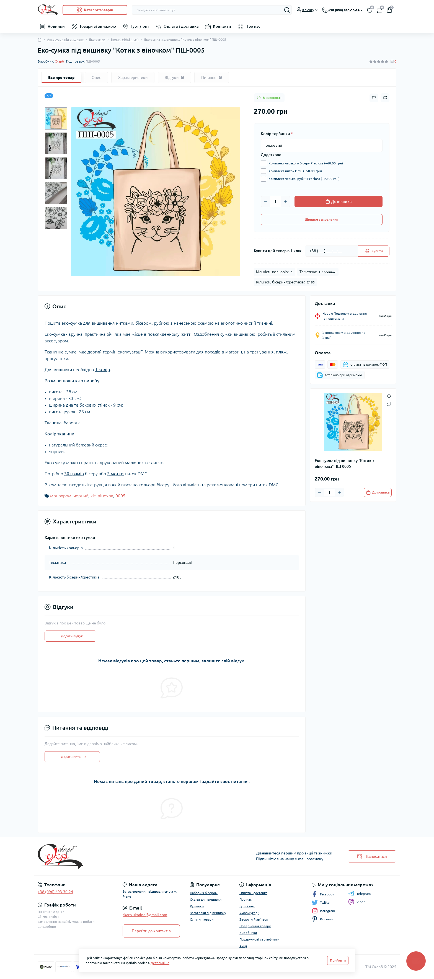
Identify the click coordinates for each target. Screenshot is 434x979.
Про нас (253, 26)
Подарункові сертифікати (259, 939)
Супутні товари (201, 919)
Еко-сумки (97, 39)
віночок (105, 495)
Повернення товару (255, 926)
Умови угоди (249, 913)
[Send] (373, 251)
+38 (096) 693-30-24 (55, 892)
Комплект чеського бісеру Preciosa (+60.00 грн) (304, 163)
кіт (93, 495)
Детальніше (160, 963)
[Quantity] (275, 201)
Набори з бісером (204, 893)
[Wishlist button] (374, 98)
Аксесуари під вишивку (65, 39)
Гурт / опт (140, 26)
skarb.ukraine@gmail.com (145, 915)
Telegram (359, 893)
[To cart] (378, 492)
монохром (60, 495)
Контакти (222, 26)
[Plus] (285, 201)
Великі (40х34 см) (125, 39)
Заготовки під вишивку (208, 913)
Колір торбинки (277, 133)
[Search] (287, 10)
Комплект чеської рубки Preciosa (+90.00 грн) (303, 179)
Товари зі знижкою (97, 26)
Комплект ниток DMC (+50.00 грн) (294, 171)
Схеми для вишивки (205, 899)
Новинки (56, 26)
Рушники (197, 906)
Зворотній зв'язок (253, 919)
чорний (81, 495)
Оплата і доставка (181, 26)
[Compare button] (385, 97)
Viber (356, 902)
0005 (120, 495)
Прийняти (338, 960)
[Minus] (265, 201)
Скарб (59, 61)
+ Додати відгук (70, 636)
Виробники (248, 932)
